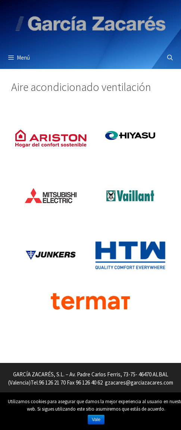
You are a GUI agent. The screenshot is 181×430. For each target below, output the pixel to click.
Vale (96, 419)
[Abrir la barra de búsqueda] (170, 58)
